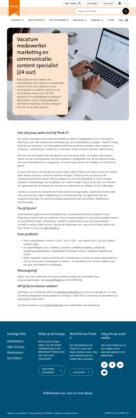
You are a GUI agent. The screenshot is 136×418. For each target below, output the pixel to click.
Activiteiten (16, 20)
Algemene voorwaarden (17, 413)
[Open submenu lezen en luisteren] (44, 20)
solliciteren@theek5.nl (69, 292)
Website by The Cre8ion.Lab (117, 413)
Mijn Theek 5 (73, 3)
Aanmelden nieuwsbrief (52, 370)
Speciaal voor (78, 20)
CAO (35, 244)
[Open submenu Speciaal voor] (85, 20)
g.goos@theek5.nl (55, 280)
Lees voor (108, 3)
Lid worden (92, 3)
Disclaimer (48, 413)
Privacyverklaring (35, 413)
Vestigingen (96, 20)
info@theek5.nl (15, 341)
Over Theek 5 (14, 358)
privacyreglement (54, 305)
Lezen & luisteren (35, 20)
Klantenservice (15, 352)
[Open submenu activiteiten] (23, 20)
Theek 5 (14, 8)
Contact (111, 20)
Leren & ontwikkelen (57, 20)
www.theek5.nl (51, 228)
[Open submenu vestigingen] (102, 20)
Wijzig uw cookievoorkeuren (66, 413)
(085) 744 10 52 (15, 346)
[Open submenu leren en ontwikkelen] (68, 20)
